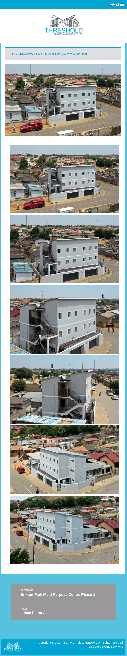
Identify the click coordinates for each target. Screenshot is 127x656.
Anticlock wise (114, 646)
